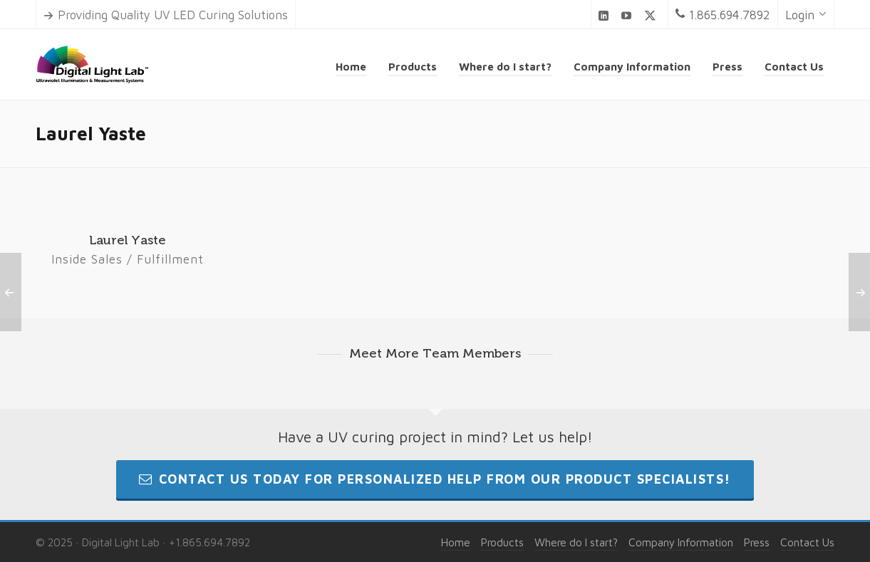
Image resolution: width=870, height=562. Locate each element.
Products (502, 542)
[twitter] (652, 15)
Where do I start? (576, 542)
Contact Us (807, 542)
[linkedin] (606, 15)
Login (806, 15)
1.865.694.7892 (722, 15)
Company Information (680, 542)
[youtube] (628, 15)
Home (455, 542)
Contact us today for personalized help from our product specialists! (435, 479)
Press (757, 542)
